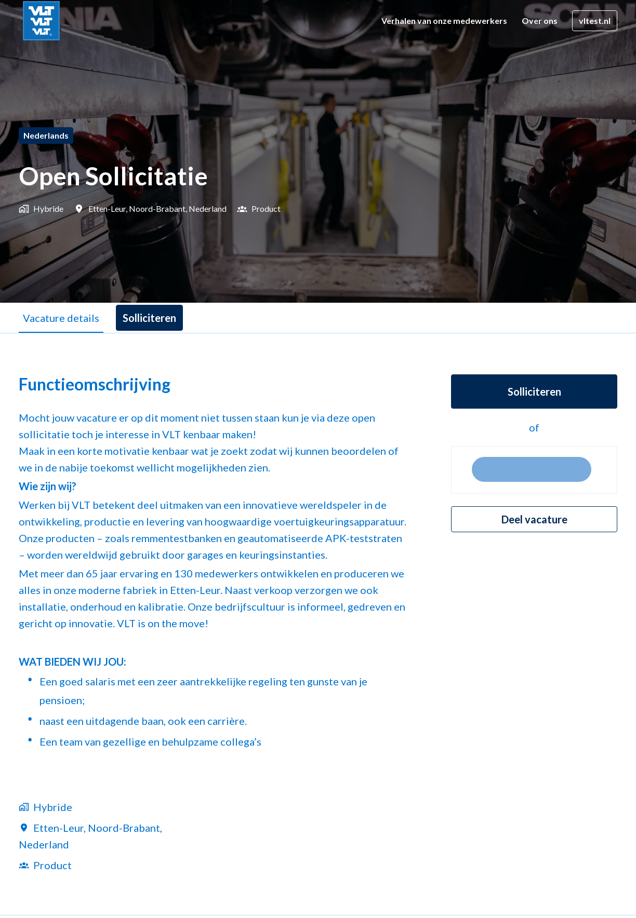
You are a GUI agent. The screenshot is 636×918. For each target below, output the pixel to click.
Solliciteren (534, 391)
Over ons (540, 20)
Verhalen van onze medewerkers (444, 20)
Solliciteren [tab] (149, 318)
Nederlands (46, 135)
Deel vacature (534, 519)
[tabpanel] (318, 623)
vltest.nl (595, 20)
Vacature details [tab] (61, 318)
